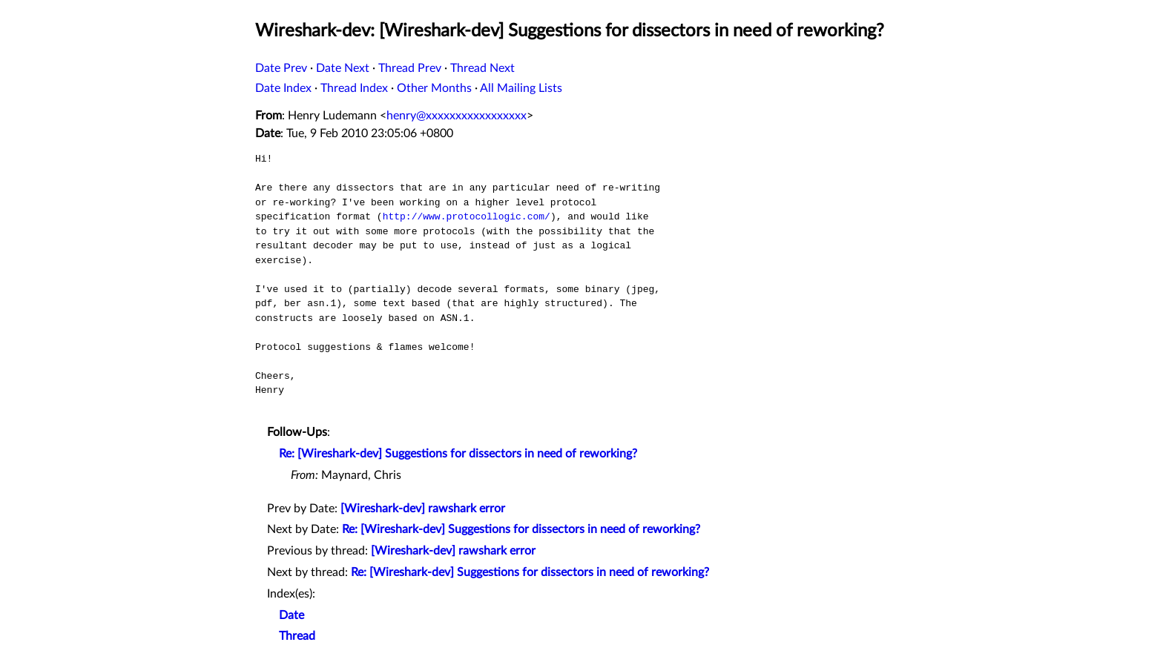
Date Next (342, 68)
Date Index (283, 88)
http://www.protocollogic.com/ (466, 216)
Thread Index (354, 88)
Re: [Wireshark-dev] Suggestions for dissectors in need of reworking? (458, 454)
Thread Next (482, 68)
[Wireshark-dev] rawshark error (422, 509)
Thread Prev (409, 68)
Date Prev (281, 68)
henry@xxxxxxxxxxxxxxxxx (456, 116)
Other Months (434, 88)
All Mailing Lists (521, 88)
